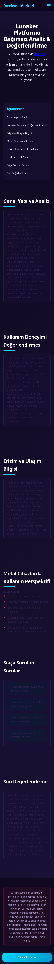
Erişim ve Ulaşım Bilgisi (19, 133)
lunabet (39, 54)
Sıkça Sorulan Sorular (18, 165)
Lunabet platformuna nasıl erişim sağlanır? (27, 688)
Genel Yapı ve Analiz (17, 117)
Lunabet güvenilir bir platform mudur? (23, 735)
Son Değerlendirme (17, 173)
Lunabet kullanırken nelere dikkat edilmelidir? (27, 719)
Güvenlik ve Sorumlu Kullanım (23, 149)
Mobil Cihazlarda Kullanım (21, 141)
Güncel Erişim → (27, 957)
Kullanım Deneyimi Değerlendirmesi (26, 125)
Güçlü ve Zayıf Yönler (18, 157)
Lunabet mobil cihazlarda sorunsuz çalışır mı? (26, 704)
